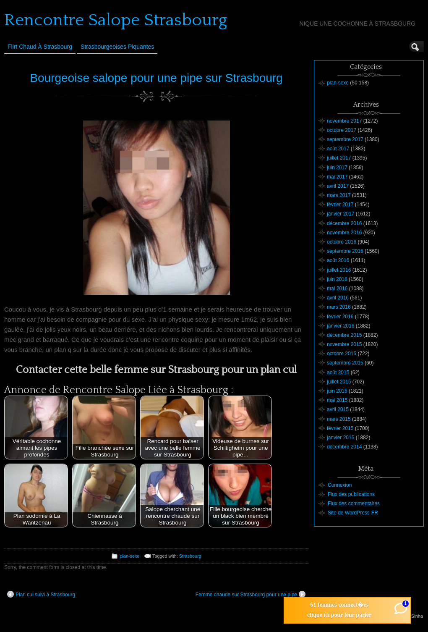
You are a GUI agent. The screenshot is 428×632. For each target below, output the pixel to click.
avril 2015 (338, 409)
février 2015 (340, 428)
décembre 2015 (344, 335)
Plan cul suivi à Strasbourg (41, 594)
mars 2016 (339, 307)
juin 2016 (337, 279)
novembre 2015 (344, 344)
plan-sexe (129, 556)
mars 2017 (339, 195)
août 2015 (338, 372)
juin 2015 (337, 391)
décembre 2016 (344, 223)
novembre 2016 (344, 233)
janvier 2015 (340, 438)
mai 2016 (337, 288)
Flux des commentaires (354, 503)
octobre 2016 (341, 242)
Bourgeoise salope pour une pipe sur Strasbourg (156, 77)
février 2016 (340, 317)
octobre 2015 (341, 354)
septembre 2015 (345, 363)
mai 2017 (337, 177)
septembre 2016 (345, 251)
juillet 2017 (339, 158)
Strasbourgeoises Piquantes (117, 46)
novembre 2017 (344, 121)
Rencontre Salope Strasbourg (115, 20)
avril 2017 (338, 186)
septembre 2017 (345, 139)
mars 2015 (339, 419)
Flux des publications (351, 494)
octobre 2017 (341, 130)
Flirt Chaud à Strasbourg (40, 46)
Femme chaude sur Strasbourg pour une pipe (250, 594)
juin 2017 (337, 167)
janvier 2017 (340, 214)
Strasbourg (190, 556)
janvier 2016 (340, 326)
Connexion (340, 485)
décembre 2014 (344, 447)
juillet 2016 (339, 270)
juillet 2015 (339, 382)
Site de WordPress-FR (353, 513)
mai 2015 (337, 400)
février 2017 (340, 204)
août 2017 (338, 149)
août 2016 (338, 260)
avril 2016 (338, 298)
